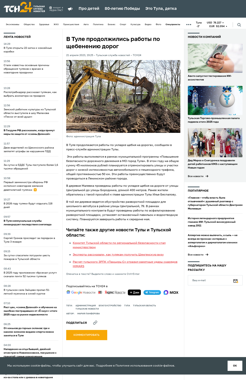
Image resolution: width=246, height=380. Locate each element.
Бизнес (111, 24)
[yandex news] (111, 292)
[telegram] (152, 292)
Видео (148, 24)
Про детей (89, 9)
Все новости (196, 176)
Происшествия (71, 24)
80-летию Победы (122, 9)
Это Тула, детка (161, 9)
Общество (29, 24)
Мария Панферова (88, 314)
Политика (98, 24)
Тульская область (144, 306)
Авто (86, 24)
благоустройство (110, 306)
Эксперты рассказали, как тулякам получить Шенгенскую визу (118, 254)
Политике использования (133, 365)
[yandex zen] (134, 292)
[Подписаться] (235, 280)
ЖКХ (56, 24)
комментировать (86, 335)
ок (235, 366)
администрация (85, 306)
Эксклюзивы (12, 24)
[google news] (80, 292)
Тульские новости (87, 309)
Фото (158, 24)
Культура (135, 24)
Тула (127, 306)
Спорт (123, 24)
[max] (171, 292)
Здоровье (44, 24)
